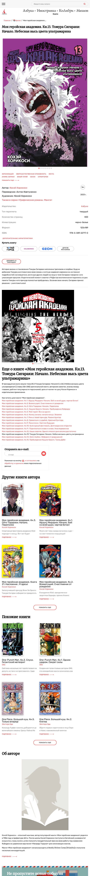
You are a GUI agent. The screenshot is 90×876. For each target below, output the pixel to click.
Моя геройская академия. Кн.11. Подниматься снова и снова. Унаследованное (35, 429)
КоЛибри (66, 11)
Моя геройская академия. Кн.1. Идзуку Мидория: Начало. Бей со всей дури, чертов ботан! (40, 401)
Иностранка (46, 11)
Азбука (28, 11)
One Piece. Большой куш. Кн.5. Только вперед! (18, 720)
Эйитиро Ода (7, 724)
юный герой (22, 177)
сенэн (32, 177)
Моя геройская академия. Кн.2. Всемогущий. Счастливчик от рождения (32, 403)
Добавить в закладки (11, 261)
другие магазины (65, 248)
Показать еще (10, 180)
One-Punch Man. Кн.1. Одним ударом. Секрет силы (54, 661)
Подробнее (9, 537)
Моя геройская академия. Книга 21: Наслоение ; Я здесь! (19, 583)
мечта (51, 174)
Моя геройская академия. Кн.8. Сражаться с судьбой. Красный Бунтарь (32, 420)
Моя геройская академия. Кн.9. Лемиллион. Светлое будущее (28, 423)
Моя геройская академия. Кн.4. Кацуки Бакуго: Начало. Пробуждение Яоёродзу (36, 409)
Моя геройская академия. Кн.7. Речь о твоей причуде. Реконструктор (31, 417)
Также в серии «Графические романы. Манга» (27, 200)
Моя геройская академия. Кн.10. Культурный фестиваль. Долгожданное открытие (37, 426)
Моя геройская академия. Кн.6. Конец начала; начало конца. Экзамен (32, 415)
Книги (55, 14)
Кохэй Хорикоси (18, 187)
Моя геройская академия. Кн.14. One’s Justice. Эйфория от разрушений (32, 437)
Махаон (82, 11)
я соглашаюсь (31, 461)
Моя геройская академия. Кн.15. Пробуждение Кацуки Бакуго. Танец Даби (33, 440)
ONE (3, 665)
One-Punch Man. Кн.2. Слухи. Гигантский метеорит (18, 661)
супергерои (43, 177)
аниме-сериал (8, 177)
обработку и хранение (14, 463)
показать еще (45, 607)
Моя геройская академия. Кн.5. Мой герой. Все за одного (26, 412)
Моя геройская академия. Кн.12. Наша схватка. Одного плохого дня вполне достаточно (39, 431)
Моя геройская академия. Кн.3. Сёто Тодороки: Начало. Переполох (30, 406)
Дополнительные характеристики (18, 238)
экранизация (8, 174)
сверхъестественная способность (31, 174)
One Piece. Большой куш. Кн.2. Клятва (55, 720)
